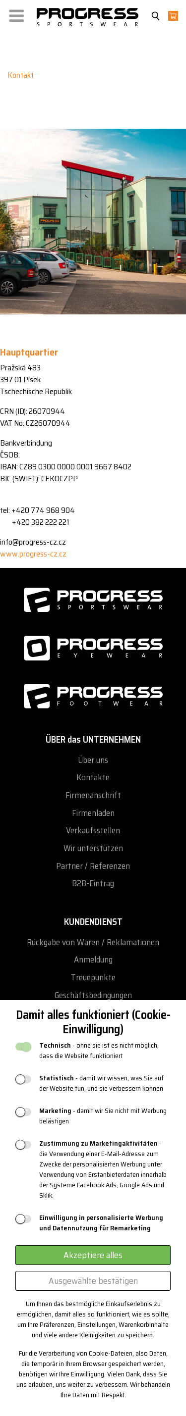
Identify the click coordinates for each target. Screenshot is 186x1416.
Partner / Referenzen (93, 866)
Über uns (93, 760)
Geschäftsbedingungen (93, 995)
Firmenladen (93, 813)
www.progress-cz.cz (33, 554)
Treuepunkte (93, 977)
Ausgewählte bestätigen (93, 1281)
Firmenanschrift (93, 795)
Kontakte (93, 777)
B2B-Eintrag (93, 883)
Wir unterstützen (93, 848)
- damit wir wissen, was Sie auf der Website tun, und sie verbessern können (101, 1083)
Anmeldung (93, 959)
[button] (16, 13)
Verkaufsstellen (93, 830)
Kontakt (20, 75)
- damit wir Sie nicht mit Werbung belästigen (103, 1116)
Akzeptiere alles (93, 1255)
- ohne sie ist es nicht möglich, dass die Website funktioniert (99, 1050)
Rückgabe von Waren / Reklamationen (93, 942)
